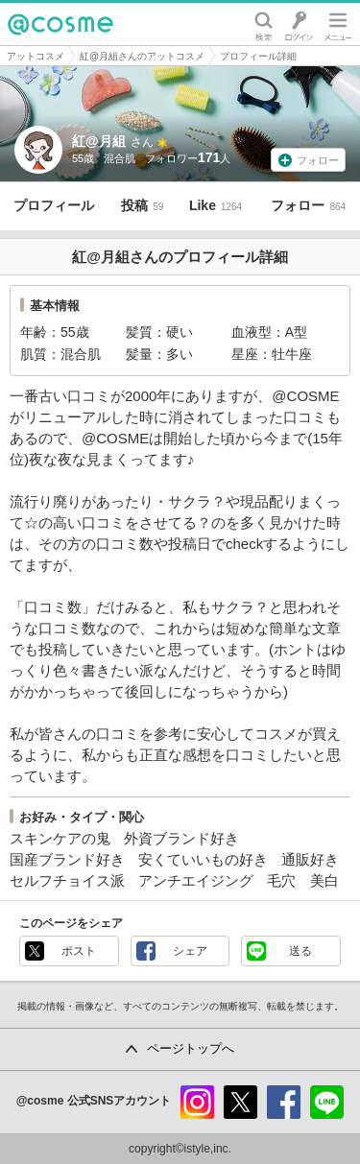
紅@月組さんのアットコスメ (142, 56)
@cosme (60, 24)
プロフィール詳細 (258, 56)
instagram (197, 1102)
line (327, 1102)
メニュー (338, 24)
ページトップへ (190, 1048)
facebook (283, 1102)
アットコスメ (35, 56)
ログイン (299, 24)
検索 (263, 24)
